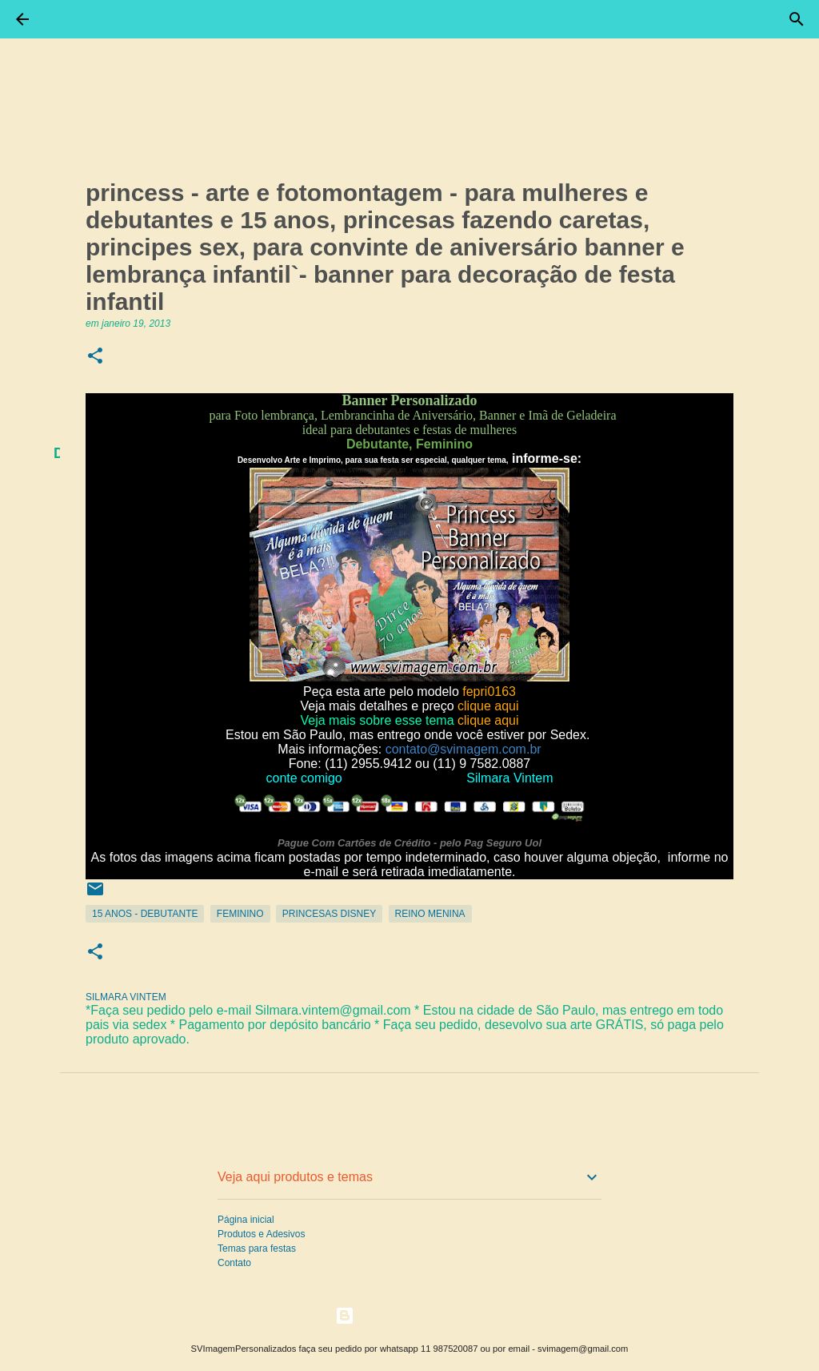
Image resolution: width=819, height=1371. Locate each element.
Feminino (240, 913)
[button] (95, 357)
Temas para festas (257, 1248)
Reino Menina (430, 913)
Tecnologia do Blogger (410, 1315)
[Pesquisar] (796, 19)
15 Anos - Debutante (145, 913)
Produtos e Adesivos (261, 1234)
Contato (234, 1262)
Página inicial (246, 1219)
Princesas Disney (329, 913)
